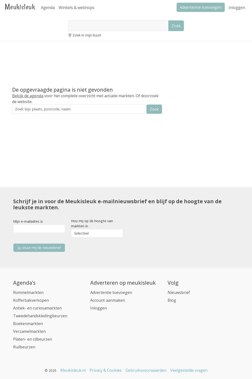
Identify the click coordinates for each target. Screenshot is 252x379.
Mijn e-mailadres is (28, 221)
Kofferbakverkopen (31, 300)
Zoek (176, 25)
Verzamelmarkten (29, 331)
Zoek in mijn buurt (86, 35)
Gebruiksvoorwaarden (146, 370)
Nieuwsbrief (179, 292)
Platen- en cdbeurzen (32, 339)
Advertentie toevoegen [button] (201, 7)
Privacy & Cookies (106, 370)
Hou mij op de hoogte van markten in (92, 223)
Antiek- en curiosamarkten (37, 308)
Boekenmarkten (28, 323)
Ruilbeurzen (24, 347)
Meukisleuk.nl (73, 370)
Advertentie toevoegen (111, 292)
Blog (172, 300)
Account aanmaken (107, 300)
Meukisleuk (20, 6)
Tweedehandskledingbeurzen (40, 315)
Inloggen (237, 7)
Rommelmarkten (28, 292)
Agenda (48, 7)
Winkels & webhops (76, 7)
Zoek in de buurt (25, 117)
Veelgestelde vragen (188, 370)
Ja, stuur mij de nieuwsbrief (39, 247)
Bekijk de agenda (27, 95)
